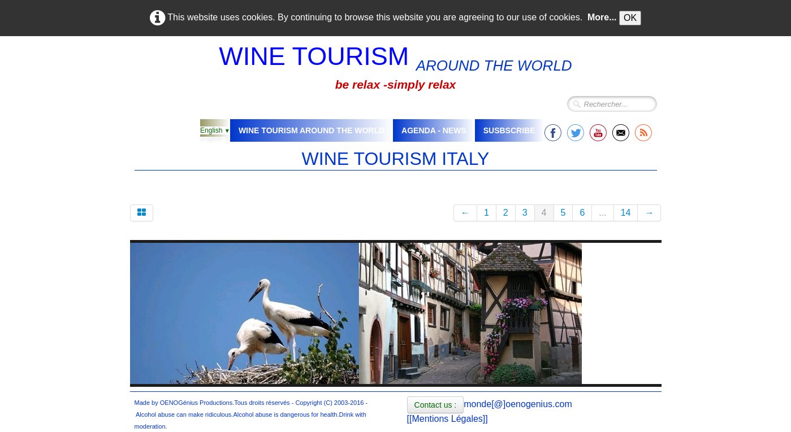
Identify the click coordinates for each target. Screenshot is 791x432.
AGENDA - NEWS (433, 130)
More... (602, 17)
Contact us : (435, 404)
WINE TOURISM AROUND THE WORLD (311, 130)
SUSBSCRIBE (509, 130)
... (602, 212)
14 (626, 212)
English (215, 130)
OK (630, 18)
